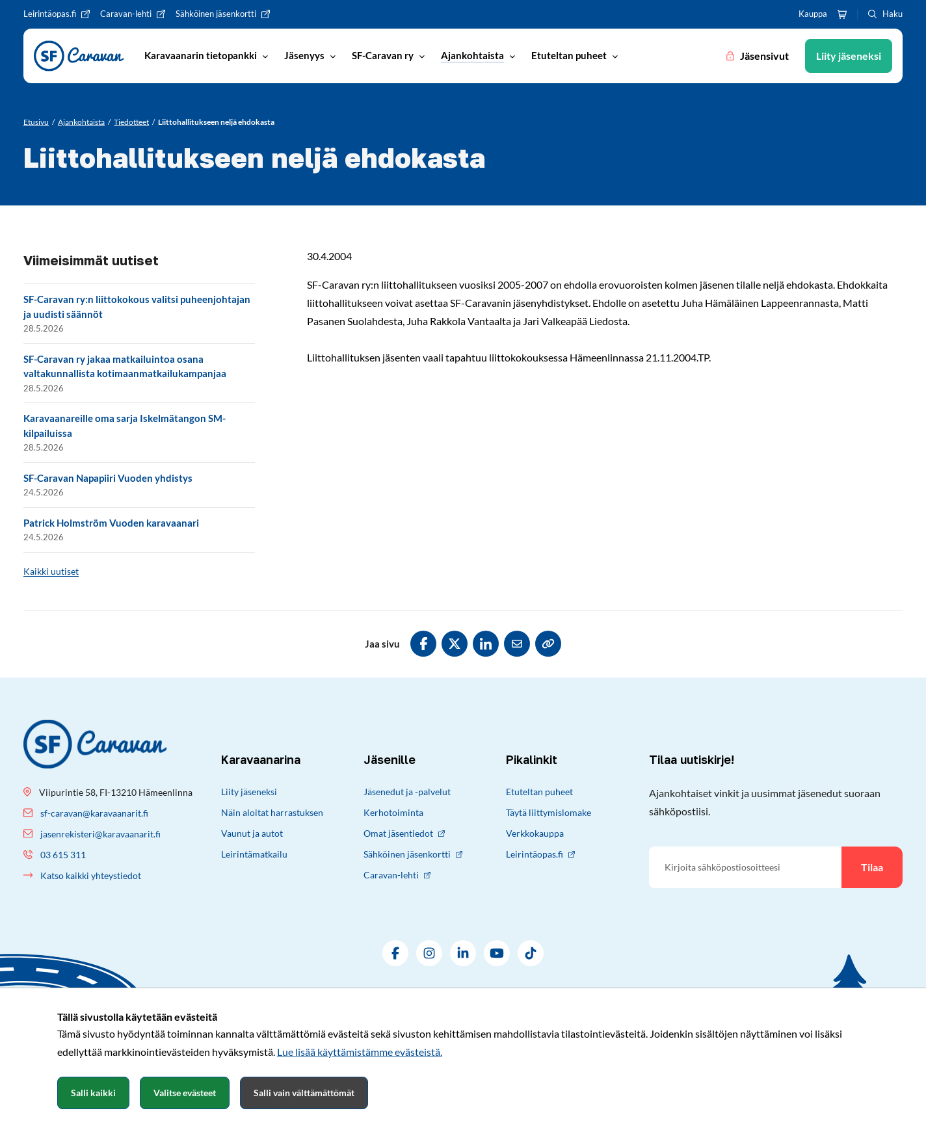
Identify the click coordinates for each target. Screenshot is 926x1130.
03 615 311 (63, 854)
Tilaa (872, 867)
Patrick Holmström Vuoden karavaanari (111, 523)
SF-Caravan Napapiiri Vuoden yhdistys (107, 478)
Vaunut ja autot (252, 833)
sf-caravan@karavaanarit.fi (94, 813)
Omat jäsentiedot (404, 833)
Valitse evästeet (184, 1092)
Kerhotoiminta (393, 812)
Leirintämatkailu (254, 854)
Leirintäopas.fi (540, 854)
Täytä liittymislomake (548, 812)
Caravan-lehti (397, 874)
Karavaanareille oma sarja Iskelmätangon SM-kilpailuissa (124, 425)
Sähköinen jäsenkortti (413, 854)
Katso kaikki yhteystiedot (90, 875)
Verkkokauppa (535, 833)
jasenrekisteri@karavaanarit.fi (100, 833)
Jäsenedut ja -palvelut (407, 791)
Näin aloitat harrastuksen (272, 812)
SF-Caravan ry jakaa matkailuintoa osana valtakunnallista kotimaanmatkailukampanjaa (124, 366)
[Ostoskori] (842, 14)
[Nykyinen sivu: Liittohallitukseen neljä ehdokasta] (216, 122)
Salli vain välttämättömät (304, 1092)
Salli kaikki (93, 1092)
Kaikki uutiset (51, 571)
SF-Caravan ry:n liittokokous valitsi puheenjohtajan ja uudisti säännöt (136, 306)
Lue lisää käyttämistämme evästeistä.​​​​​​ (359, 1051)
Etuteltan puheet (539, 791)
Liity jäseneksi (249, 791)
